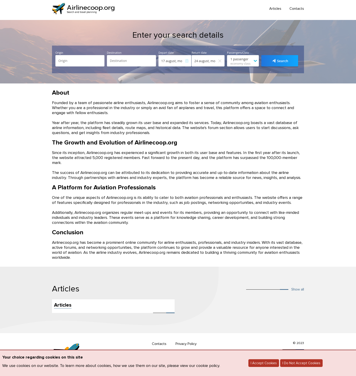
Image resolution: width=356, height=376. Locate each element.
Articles (275, 9)
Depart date (166, 52)
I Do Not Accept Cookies (301, 363)
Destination (114, 52)
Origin (59, 52)
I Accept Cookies (264, 363)
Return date (199, 52)
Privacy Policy (186, 344)
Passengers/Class (238, 52)
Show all (297, 289)
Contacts (296, 9)
